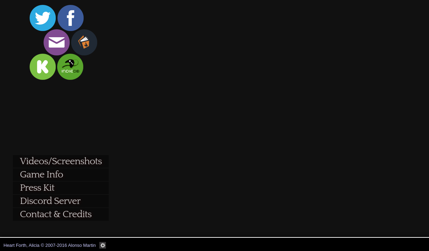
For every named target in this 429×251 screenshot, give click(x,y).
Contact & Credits (55, 214)
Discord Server (50, 201)
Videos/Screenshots (61, 161)
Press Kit (37, 187)
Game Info (41, 174)
